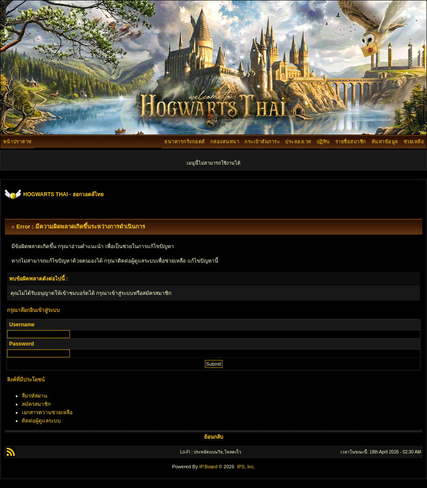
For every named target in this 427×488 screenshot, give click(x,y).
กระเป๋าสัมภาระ (262, 141)
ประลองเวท (298, 141)
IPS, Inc (245, 466)
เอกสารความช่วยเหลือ (47, 412)
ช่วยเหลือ (413, 141)
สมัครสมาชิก (36, 404)
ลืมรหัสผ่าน (34, 396)
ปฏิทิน (323, 141)
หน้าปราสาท (17, 141)
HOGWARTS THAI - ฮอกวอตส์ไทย (63, 194)
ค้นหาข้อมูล (384, 141)
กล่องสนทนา (225, 141)
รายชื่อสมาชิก (350, 141)
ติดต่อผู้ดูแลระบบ (41, 421)
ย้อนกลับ (213, 437)
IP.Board (208, 466)
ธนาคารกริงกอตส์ (184, 141)
